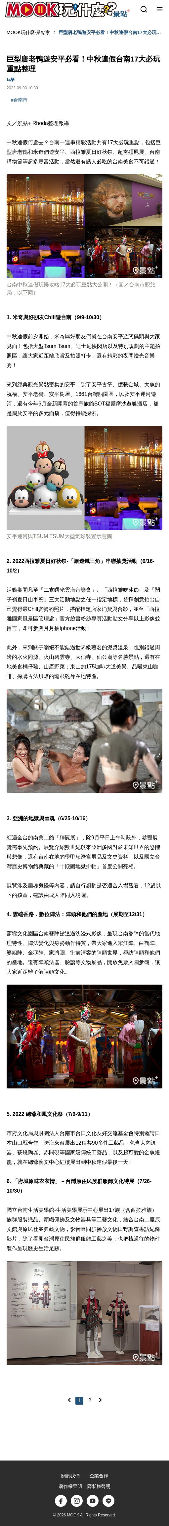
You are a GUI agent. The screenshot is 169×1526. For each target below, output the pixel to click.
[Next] (100, 1400)
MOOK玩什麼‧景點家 (28, 32)
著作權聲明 (70, 1486)
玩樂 (11, 79)
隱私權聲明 (98, 1486)
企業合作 (99, 1475)
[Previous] (69, 1400)
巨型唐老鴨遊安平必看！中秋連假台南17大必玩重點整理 (110, 33)
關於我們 (70, 1475)
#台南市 (19, 100)
